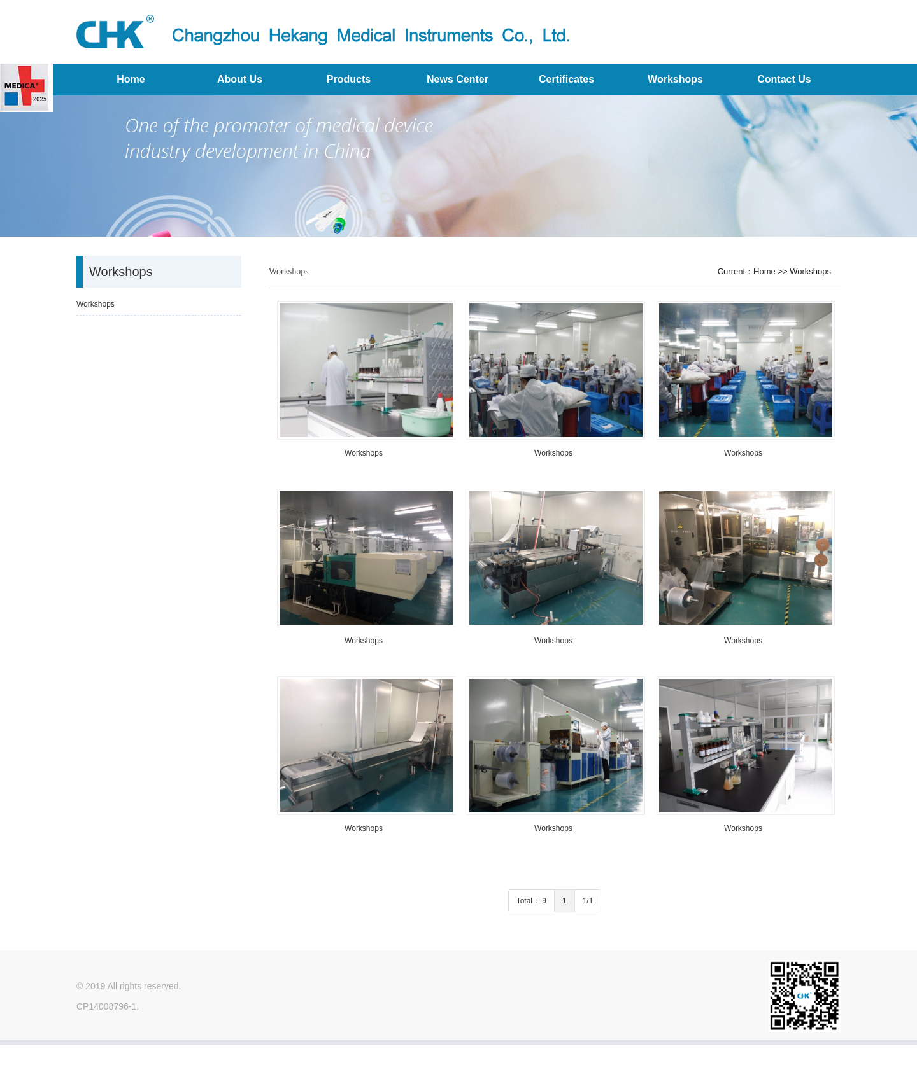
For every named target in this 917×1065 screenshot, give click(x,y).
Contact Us (784, 79)
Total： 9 (531, 900)
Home (131, 79)
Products (349, 79)
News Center (457, 79)
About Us (239, 79)
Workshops (675, 79)
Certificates (566, 79)
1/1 (588, 900)
